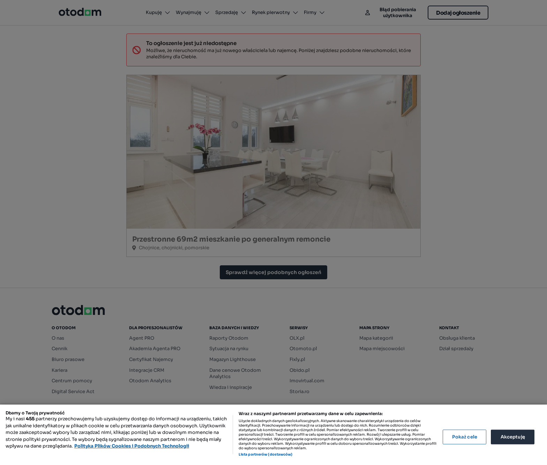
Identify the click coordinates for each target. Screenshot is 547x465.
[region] (273, 435)
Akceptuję (513, 437)
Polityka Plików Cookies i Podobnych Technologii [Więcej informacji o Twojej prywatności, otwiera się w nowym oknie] (131, 446)
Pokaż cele (464, 437)
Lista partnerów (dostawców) (266, 454)
